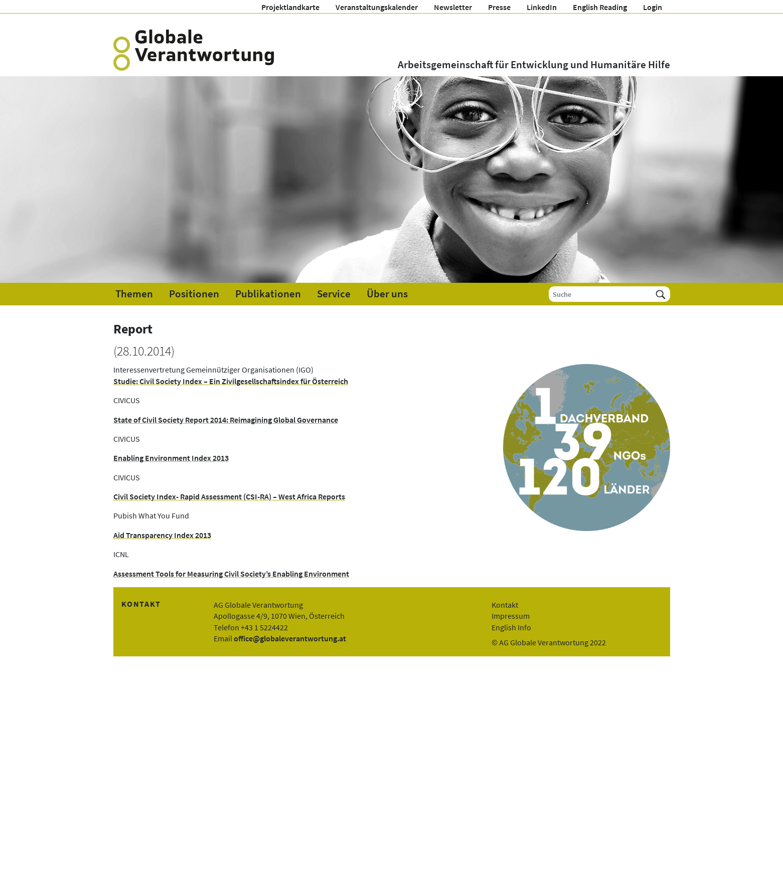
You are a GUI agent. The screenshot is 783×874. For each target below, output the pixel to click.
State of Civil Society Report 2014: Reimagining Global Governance (225, 420)
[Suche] (600, 294)
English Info (511, 627)
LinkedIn (542, 7)
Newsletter (453, 7)
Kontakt (505, 605)
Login (652, 7)
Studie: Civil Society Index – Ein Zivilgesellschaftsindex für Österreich (230, 381)
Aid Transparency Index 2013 (162, 535)
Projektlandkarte (290, 7)
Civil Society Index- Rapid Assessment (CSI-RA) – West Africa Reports (229, 496)
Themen (134, 293)
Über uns (387, 293)
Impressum (511, 616)
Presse (499, 7)
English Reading (600, 7)
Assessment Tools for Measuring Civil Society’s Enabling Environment (231, 574)
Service (334, 293)
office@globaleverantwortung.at (290, 638)
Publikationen (268, 293)
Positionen (194, 293)
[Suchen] (660, 294)
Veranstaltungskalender (377, 7)
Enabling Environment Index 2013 (171, 458)
